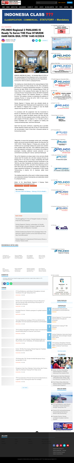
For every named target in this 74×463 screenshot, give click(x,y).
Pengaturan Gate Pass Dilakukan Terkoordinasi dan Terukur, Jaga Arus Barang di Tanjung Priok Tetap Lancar (31, 371)
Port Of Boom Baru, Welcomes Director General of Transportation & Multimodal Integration (61, 377)
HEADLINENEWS (22, 7)
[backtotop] (37, 426)
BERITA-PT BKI (14, 7)
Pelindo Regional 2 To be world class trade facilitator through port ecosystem (63, 317)
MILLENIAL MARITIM (49, 7)
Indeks (8, 7)
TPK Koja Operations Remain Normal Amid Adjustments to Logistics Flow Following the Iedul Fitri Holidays (31, 380)
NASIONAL (26, 185)
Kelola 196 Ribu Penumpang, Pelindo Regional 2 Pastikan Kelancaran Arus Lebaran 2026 (31, 352)
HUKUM (3, 435)
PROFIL (60, 7)
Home (3, 7)
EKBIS (16, 433)
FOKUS (29, 433)
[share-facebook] (33, 40)
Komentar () (44, 40)
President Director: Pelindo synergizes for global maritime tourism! (31, 312)
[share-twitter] (36, 40)
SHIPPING (66, 7)
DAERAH (3, 433)
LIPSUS (36, 7)
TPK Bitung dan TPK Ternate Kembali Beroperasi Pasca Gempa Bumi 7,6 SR (31, 360)
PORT (56, 7)
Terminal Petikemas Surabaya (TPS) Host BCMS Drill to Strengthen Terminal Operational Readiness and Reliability (32, 323)
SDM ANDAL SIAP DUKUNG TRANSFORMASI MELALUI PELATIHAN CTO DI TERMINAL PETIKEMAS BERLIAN (32, 342)
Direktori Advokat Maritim (58, 448)
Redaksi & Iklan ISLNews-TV (59, 442)
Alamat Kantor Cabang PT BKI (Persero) (63, 324)
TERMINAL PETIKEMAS (46, 437)
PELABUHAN (34, 185)
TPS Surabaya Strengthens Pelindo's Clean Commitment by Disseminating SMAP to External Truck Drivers (31, 332)
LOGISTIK (41, 7)
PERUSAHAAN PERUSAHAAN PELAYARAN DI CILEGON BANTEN (63, 310)
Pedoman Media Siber (58, 444)
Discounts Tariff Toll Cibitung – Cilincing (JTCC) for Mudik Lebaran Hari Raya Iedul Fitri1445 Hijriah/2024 (31, 191)
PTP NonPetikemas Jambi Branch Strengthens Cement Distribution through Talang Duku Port (29, 294)
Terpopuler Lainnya (62, 345)
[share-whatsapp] (40, 40)
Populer (69, 2)
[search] (46, 2)
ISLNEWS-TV (30, 7)
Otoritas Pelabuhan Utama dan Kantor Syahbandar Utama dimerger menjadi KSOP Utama (63, 332)
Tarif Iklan (66, 444)
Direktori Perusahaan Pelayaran (60, 446)
